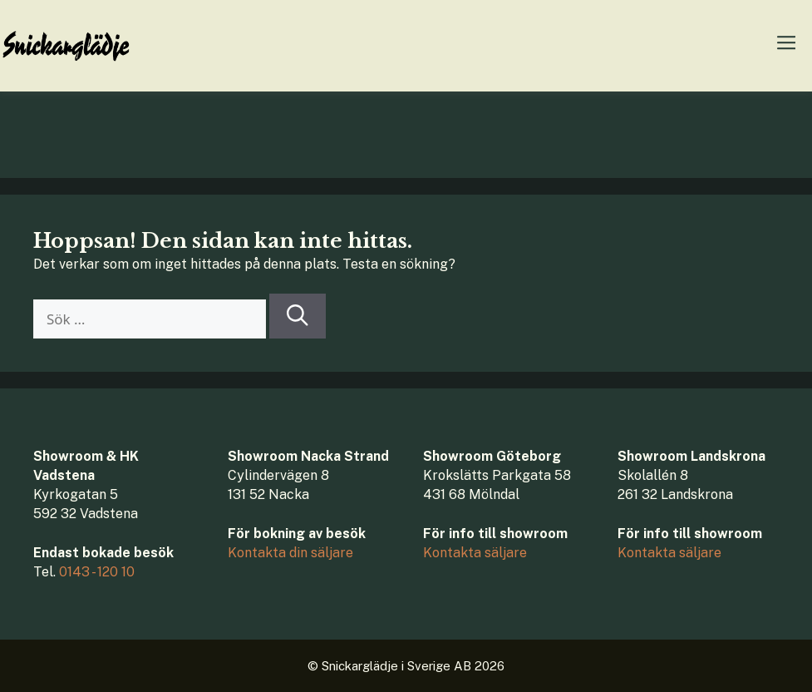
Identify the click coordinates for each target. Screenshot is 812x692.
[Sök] (297, 316)
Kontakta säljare (475, 553)
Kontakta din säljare (290, 553)
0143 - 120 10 (97, 572)
